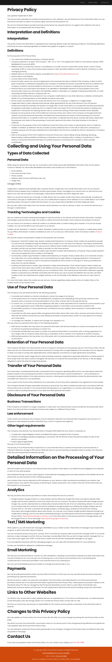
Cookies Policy (64, 659)
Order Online (93, 2)
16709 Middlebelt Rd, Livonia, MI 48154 (56, 653)
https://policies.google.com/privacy (36, 516)
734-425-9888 (78, 642)
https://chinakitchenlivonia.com (66, 74)
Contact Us (105, 2)
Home (82, 2)
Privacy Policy (53, 659)
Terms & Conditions (39, 659)
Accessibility (75, 659)
